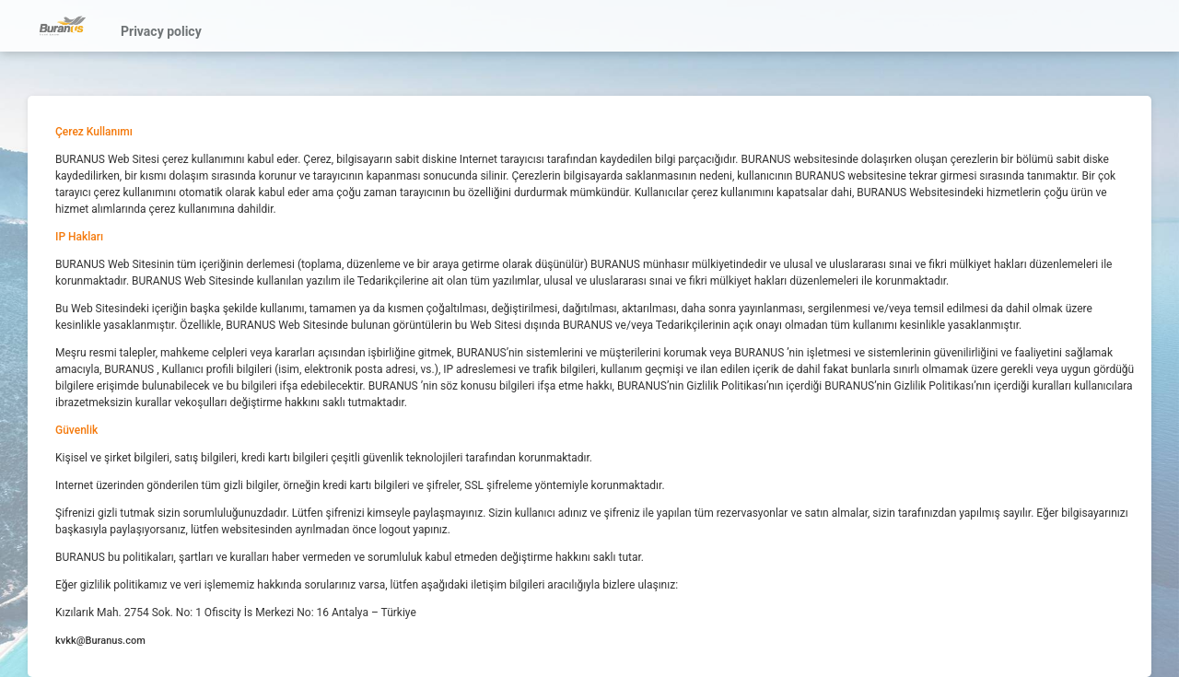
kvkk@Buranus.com (100, 641)
